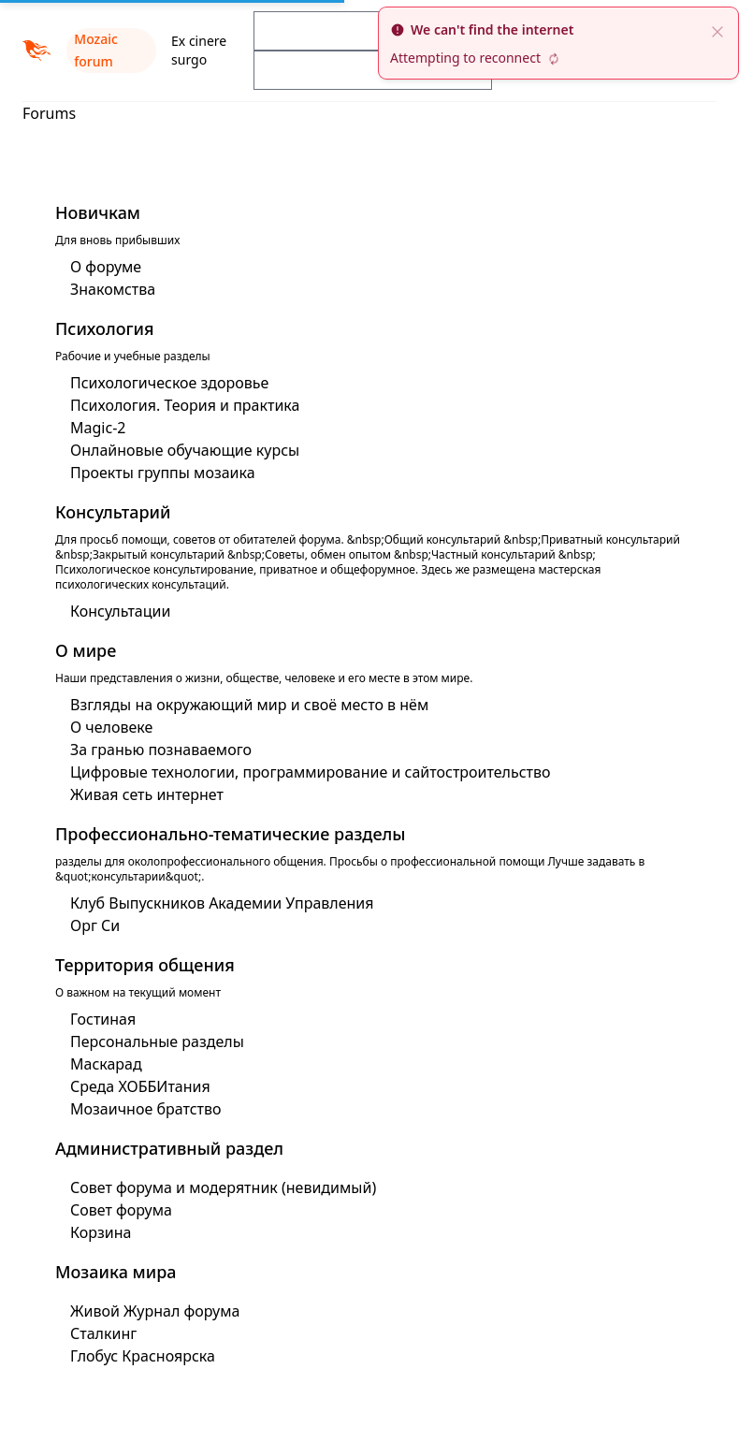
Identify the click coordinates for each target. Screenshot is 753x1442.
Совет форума (121, 1210)
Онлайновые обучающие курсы (184, 450)
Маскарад (106, 1064)
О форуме (105, 266)
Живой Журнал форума (154, 1311)
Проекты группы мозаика (162, 472)
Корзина (100, 1232)
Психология (104, 328)
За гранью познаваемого (161, 749)
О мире (85, 650)
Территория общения (145, 965)
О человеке (111, 727)
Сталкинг (103, 1333)
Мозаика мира (116, 1271)
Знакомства (112, 289)
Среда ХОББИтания (140, 1086)
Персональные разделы (157, 1041)
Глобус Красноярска (142, 1356)
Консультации (120, 611)
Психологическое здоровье (169, 382)
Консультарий (113, 512)
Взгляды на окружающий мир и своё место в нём (249, 704)
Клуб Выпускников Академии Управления (222, 903)
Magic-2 (97, 427)
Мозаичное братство (146, 1109)
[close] (717, 30)
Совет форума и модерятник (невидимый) (223, 1187)
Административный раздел (169, 1148)
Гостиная (103, 1019)
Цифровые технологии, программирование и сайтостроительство (310, 772)
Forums (49, 113)
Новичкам (97, 212)
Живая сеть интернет (147, 794)
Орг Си (95, 925)
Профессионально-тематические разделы (230, 834)
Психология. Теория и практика (184, 405)
